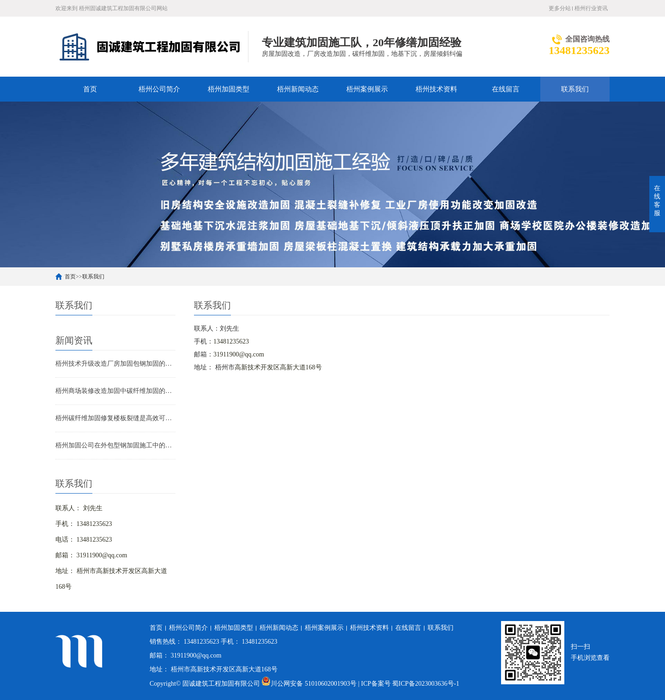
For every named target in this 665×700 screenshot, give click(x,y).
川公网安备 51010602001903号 (309, 683)
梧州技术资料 (436, 89)
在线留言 (506, 89)
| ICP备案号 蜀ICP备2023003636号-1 (408, 683)
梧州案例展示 (367, 89)
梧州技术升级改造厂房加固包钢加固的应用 (115, 363)
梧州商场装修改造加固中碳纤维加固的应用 (115, 390)
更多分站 (560, 8)
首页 (90, 89)
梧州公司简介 (159, 89)
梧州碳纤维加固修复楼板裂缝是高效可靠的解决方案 (115, 418)
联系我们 (575, 89)
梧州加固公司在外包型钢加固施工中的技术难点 (115, 445)
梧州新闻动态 (298, 89)
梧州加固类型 (228, 89)
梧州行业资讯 (591, 8)
